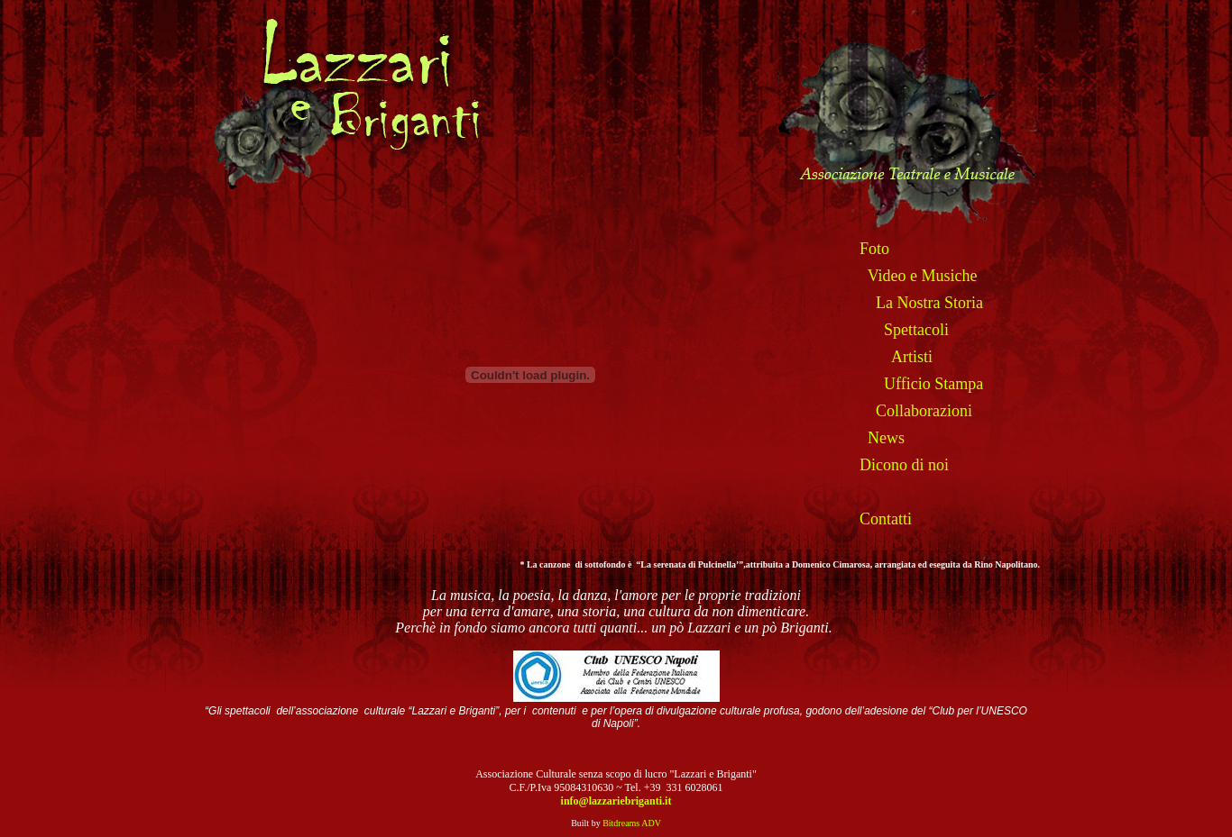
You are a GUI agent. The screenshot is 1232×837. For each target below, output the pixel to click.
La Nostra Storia (929, 303)
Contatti (886, 519)
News (886, 438)
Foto (874, 249)
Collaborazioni (924, 411)
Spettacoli (916, 330)
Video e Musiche (923, 276)
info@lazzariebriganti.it (616, 801)
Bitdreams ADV (631, 823)
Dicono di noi (904, 465)
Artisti (912, 357)
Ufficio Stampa (933, 384)
